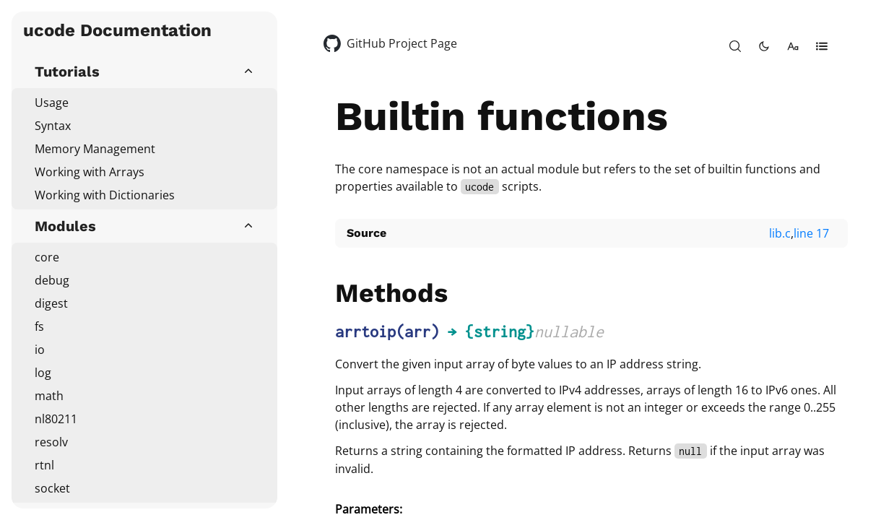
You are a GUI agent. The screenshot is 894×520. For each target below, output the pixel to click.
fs (39, 326)
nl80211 (56, 419)
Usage (52, 102)
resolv (51, 442)
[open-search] (735, 46)
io (40, 350)
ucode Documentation (117, 30)
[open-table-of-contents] (821, 46)
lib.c (780, 233)
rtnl (44, 465)
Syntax (53, 126)
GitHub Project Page (402, 43)
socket (52, 488)
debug (52, 280)
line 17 (811, 233)
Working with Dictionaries (105, 195)
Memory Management (95, 149)
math (49, 396)
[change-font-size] (792, 46)
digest (51, 303)
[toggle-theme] (764, 46)
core (47, 257)
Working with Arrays (89, 172)
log (43, 373)
